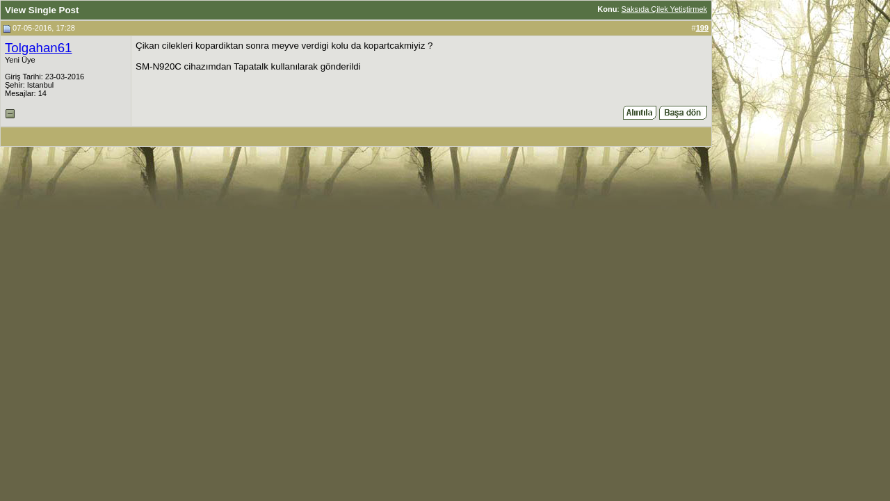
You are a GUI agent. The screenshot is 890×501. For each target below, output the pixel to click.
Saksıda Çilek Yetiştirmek (665, 9)
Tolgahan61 (38, 47)
